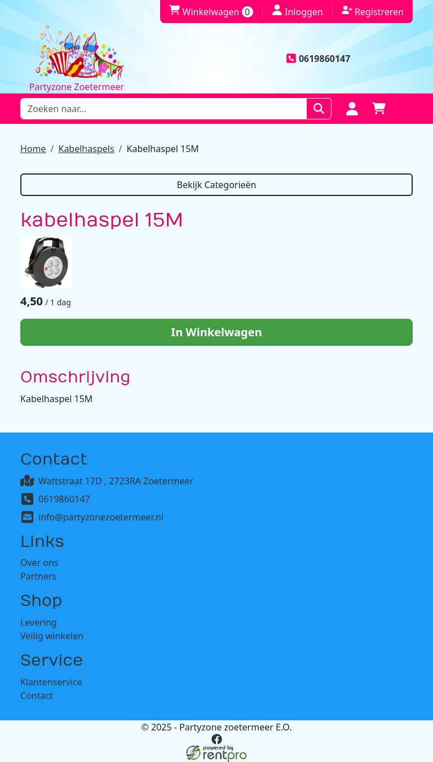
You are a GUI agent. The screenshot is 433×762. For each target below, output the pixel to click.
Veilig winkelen (51, 636)
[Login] (352, 108)
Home (33, 148)
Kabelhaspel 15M (163, 148)
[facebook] (216, 739)
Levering (38, 622)
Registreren (373, 11)
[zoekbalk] (163, 108)
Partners (38, 576)
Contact (36, 695)
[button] (406, 108)
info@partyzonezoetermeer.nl (101, 517)
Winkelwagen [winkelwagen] (211, 12)
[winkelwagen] (379, 108)
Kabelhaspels (86, 148)
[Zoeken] (319, 108)
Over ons (39, 562)
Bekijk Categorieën (216, 185)
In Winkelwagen (216, 332)
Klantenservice (51, 682)
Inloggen (297, 11)
